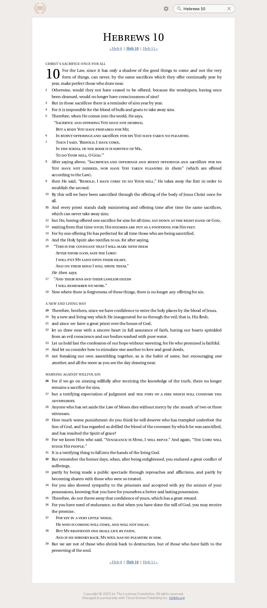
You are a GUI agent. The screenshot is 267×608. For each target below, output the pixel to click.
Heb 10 (132, 49)
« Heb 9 (116, 49)
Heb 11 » (150, 49)
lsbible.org (177, 598)
